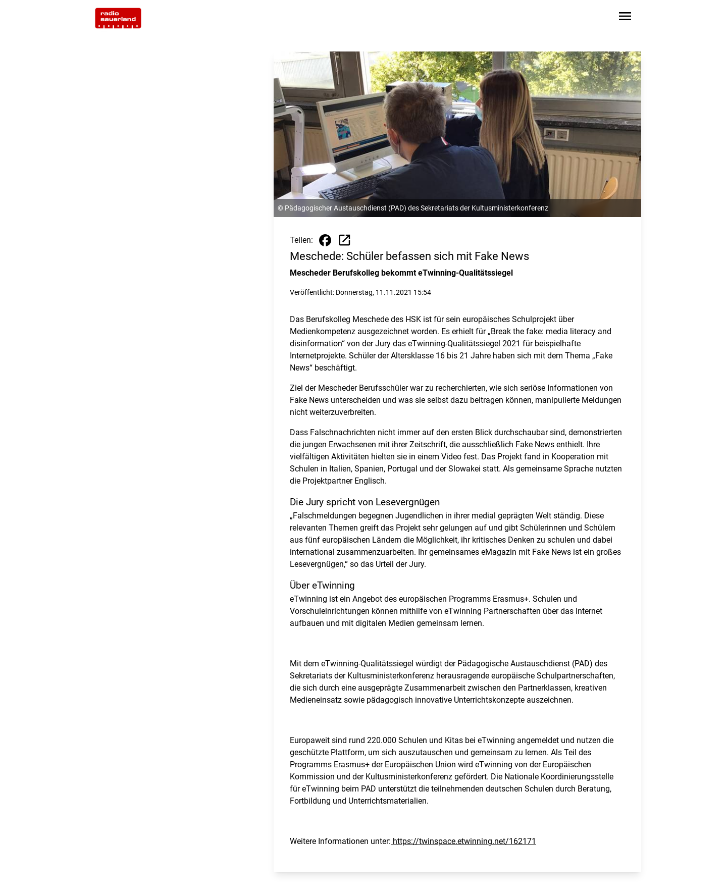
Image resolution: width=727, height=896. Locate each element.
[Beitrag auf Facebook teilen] (325, 240)
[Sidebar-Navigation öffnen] (625, 18)
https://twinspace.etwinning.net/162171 (463, 841)
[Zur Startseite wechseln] (118, 18)
